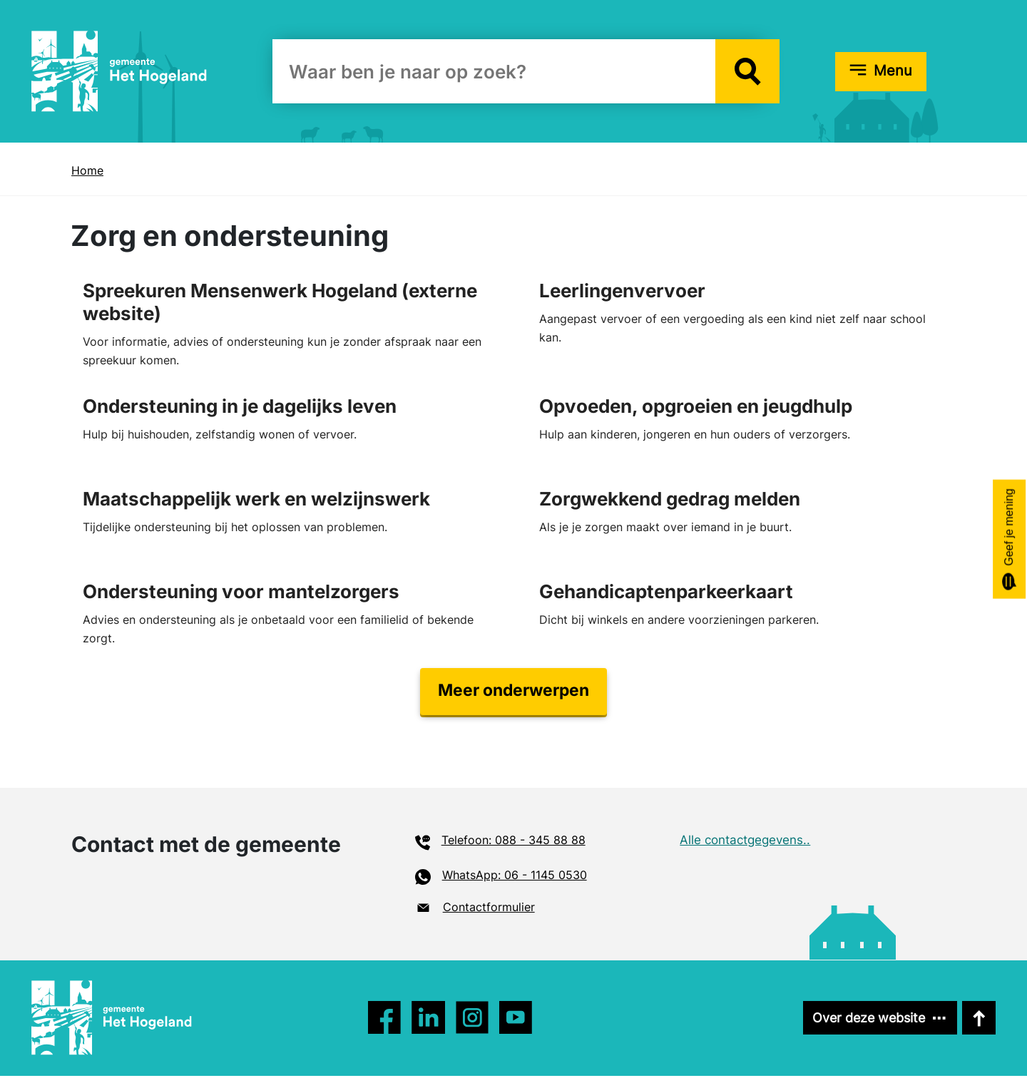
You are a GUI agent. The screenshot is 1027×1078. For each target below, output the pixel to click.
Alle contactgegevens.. (745, 843)
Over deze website (864, 1020)
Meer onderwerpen (513, 692)
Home (87, 170)
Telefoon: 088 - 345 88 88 (513, 843)
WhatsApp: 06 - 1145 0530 (514, 878)
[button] (747, 71)
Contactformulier (489, 909)
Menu (893, 70)
